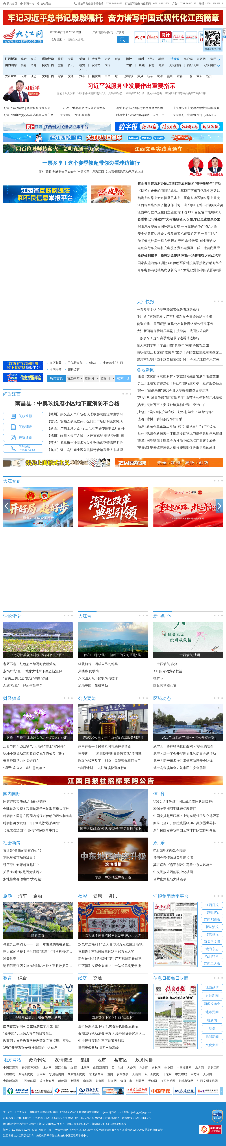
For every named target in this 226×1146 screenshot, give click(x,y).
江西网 (201, 58)
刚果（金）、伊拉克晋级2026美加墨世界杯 (184, 823)
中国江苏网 (184, 1067)
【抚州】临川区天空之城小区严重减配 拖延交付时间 (85, 435)
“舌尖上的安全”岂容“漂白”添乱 (26, 678)
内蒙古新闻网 (76, 1074)
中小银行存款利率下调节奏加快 (101, 1040)
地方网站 (12, 1059)
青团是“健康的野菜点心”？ (22, 850)
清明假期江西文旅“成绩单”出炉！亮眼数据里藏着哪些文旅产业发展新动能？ (59, 966)
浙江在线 (61, 1067)
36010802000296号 (116, 1124)
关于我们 (8, 1112)
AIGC (82, 69)
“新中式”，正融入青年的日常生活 (27, 1033)
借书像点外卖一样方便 (154, 241)
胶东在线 (122, 1074)
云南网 (41, 1074)
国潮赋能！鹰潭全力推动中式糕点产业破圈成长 (181, 440)
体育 (33, 65)
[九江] (141, 383)
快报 (61, 58)
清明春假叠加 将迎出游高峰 (98, 1048)
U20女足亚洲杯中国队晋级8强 (199, 270)
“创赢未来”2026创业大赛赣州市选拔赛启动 (178, 390)
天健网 (152, 1080)
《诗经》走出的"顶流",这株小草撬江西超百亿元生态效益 (179, 191)
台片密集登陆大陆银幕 (169, 879)
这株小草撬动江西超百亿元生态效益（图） (34, 753)
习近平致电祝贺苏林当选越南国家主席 (28, 115)
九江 (117, 76)
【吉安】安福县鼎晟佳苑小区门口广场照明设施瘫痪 (85, 421)
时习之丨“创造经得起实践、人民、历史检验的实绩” (149, 115)
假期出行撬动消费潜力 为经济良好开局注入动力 (113, 1033)
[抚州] (141, 433)
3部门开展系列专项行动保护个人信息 (30, 1048)
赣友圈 (96, 76)
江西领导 (56, 362)
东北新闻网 (96, 1074)
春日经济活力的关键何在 (21, 761)
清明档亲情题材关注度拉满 (173, 858)
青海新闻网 (10, 1080)
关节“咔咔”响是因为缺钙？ (22, 872)
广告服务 (22, 1112)
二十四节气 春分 (165, 664)
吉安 (199, 76)
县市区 (120, 1059)
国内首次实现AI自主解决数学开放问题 (31, 1026)
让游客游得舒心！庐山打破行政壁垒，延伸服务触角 (184, 383)
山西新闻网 (100, 1067)
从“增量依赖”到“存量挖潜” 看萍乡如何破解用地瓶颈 (184, 398)
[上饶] (141, 412)
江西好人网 (191, 65)
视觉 (82, 65)
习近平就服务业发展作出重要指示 (131, 86)
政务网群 (144, 1059)
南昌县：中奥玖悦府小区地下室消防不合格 (67, 403)
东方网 (199, 1067)
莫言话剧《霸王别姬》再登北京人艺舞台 (183, 865)
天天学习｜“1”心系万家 (75, 115)
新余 (150, 76)
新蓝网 (62, 1080)
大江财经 (11, 76)
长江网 (112, 1080)
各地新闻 (145, 369)
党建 (82, 58)
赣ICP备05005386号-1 (79, 1124)
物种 (141, 58)
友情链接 (63, 1059)
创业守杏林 (207, 241)
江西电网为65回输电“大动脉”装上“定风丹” (34, 746)
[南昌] (141, 376)
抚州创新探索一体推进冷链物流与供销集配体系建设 (184, 433)
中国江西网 (10, 1067)
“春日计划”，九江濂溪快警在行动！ (104, 768)
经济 (151, 58)
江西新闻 (11, 58)
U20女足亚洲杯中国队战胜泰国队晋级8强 (183, 801)
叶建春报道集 (215, 173)
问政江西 (48, 65)
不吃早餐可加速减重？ (19, 858)
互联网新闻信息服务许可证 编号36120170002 (119, 1129)
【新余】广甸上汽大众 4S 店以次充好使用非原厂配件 (86, 428)
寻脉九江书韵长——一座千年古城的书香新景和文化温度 (44, 944)
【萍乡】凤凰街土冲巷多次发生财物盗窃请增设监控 (85, 443)
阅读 (117, 58)
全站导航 (46, 3)
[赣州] (141, 390)
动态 (33, 76)
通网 (110, 1074)
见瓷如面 (175, 65)
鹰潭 (160, 76)
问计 (129, 58)
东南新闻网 (25, 1074)
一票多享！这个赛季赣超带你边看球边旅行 (91, 163)
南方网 (195, 1074)
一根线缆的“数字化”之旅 (199, 226)
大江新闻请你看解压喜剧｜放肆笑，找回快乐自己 (173, 331)
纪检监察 (74, 369)
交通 (71, 76)
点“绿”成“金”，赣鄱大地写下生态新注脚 (32, 671)
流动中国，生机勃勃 (93, 685)
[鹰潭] (141, 440)
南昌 (107, 76)
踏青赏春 (9, 959)
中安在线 (181, 1074)
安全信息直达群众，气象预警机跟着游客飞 (169, 234)
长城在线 (9, 1074)
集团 (84, 1059)
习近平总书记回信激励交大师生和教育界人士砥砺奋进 (151, 108)
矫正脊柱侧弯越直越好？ (21, 865)
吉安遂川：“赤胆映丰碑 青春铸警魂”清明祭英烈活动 (116, 753)
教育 (61, 65)
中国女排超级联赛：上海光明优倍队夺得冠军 (186, 816)
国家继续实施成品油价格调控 (24, 801)
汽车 (82, 76)
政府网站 (38, 1059)
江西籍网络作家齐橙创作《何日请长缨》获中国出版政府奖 (180, 205)
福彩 (24, 65)
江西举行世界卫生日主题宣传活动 (162, 212)
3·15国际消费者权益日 (169, 671)
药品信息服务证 (154, 1129)
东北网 (143, 1067)
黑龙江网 (213, 1067)
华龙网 (168, 1067)
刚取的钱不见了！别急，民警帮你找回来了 (109, 761)
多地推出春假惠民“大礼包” (22, 879)
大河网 (207, 1074)
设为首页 (12, 3)
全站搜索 (56, 39)
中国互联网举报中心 (76, 1135)
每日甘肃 (126, 1080)
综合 (61, 76)
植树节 (158, 678)
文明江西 (48, 76)
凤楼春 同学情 (88, 671)
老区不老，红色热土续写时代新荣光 (29, 664)
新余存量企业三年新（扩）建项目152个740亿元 (181, 426)
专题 (71, 58)
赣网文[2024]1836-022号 (16, 1129)
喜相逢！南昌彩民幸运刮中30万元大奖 (106, 951)
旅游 (107, 58)
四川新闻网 (152, 1074)
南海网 (87, 1080)
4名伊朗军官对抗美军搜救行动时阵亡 (195, 263)
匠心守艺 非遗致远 (185, 241)
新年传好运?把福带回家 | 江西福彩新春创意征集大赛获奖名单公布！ (128, 959)
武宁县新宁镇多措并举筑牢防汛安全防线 (183, 761)
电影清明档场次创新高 (169, 850)
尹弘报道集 (195, 173)
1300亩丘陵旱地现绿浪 (204, 212)
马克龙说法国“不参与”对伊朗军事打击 (31, 830)
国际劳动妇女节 (164, 685)
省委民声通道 (30, 1067)
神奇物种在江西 (113, 362)
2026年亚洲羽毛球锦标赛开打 (174, 809)
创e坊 (92, 362)
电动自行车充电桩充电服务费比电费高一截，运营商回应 (179, 248)
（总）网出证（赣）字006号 (47, 1129)
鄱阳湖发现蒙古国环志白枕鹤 (159, 226)
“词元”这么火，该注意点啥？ (24, 768)
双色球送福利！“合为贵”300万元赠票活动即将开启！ (116, 944)
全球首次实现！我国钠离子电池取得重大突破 (36, 809)
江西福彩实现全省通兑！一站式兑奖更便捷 (109, 966)
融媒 (161, 58)
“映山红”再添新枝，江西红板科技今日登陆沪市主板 (174, 317)
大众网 (131, 1067)
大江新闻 (119, 32)
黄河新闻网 (47, 1080)
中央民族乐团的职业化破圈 (173, 872)
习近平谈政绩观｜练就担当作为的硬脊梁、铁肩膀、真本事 (41, 108)
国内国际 (11, 65)
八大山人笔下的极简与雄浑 (98, 678)
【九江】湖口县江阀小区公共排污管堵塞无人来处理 (85, 450)
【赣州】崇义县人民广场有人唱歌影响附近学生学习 (85, 414)
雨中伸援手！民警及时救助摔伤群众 (104, 746)
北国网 (85, 1067)
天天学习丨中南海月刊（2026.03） (195, 115)
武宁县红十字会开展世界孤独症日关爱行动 (184, 753)
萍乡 (140, 76)
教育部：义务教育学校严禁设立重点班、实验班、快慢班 (44, 1040)
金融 (142, 65)
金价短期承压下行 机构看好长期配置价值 (108, 1026)
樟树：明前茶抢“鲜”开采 (164, 419)
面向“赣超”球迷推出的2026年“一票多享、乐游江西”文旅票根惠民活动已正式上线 (91, 171)
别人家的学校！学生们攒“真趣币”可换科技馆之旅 (173, 345)
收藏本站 (29, 3)
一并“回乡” (209, 234)
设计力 (96, 65)
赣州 (170, 76)
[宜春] (141, 419)
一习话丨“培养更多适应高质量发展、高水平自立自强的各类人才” (102, 108)
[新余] (141, 426)
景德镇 (128, 76)
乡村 (151, 65)
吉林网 (156, 1067)
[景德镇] (143, 448)
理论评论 (48, 58)
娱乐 (33, 58)
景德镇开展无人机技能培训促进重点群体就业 (183, 448)
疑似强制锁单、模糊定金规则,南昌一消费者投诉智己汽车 (179, 255)
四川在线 (117, 1067)
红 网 (74, 1067)
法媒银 (175, 58)
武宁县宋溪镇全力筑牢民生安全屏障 (179, 768)
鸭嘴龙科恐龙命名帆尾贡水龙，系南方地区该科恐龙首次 (179, 198)
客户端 (188, 58)
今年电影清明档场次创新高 (157, 270)
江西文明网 (168, 1080)
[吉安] (141, 405)
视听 (24, 58)
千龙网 (167, 1074)
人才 (24, 76)
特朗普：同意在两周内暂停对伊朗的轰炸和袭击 (37, 816)
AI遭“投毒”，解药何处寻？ (22, 685)
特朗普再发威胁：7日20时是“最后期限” (31, 823)
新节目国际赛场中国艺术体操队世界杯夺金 (184, 830)
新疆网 (75, 1080)
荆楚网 (140, 1080)
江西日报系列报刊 (102, 32)
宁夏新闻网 (56, 1074)
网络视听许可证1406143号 (78, 1129)
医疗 (107, 65)
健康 (161, 65)
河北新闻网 (186, 1080)
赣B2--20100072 (48, 1124)
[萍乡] (141, 398)
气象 (129, 65)
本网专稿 (56, 369)
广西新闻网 (28, 1080)
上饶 (189, 76)
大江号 (96, 58)
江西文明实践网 (207, 1080)
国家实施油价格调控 (152, 263)
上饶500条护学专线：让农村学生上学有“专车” (180, 412)
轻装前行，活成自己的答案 (98, 664)
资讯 (71, 65)
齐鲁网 (99, 1080)
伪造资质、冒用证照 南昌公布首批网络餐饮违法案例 (175, 324)
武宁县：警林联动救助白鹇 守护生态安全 (183, 746)
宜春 (180, 76)
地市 (101, 1059)
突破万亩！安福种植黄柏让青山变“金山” (176, 405)
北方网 (47, 1067)
